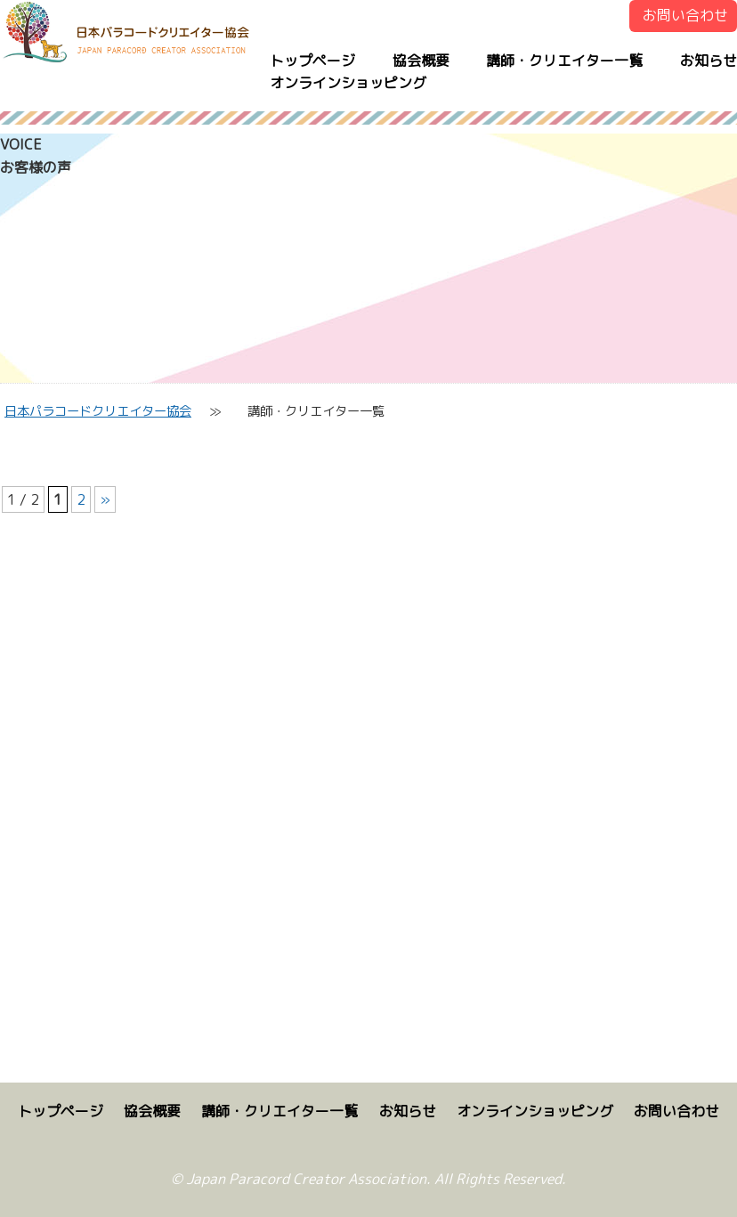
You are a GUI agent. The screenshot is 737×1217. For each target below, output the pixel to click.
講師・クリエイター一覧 (564, 60)
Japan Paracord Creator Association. (308, 1179)
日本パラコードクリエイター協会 (97, 411)
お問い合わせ (685, 15)
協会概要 (421, 60)
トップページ (312, 60)
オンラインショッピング (348, 83)
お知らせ (708, 60)
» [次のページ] (105, 499)
